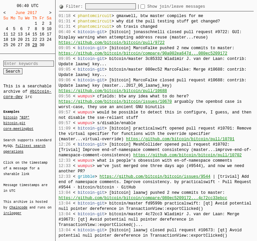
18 (5, 40)
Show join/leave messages (188, 6)
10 (49, 29)
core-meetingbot (18, 128)
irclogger (12, 209)
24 (49, 40)
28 (27, 45)
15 (34, 34)
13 (20, 34)
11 (5, 34)
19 (13, 40)
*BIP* (24, 117)
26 (13, 45)
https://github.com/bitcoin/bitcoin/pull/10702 (187, 155)
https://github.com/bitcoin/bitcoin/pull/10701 (180, 139)
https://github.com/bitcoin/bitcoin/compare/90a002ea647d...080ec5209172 (143, 53)
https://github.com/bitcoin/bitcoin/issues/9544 (154, 176)
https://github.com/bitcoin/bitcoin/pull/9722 (112, 43)
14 (27, 34)
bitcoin (10, 117)
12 (13, 34)
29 (34, 45)
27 (20, 45)
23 (41, 40)
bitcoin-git (14, 123)
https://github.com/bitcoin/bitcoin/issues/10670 (115, 101)
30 (41, 45)
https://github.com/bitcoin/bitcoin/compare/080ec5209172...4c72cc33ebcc (143, 198)
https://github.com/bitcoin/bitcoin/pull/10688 (113, 91)
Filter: (75, 6)
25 (5, 45)
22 (34, 40)
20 (20, 40)
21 (27, 40)
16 (41, 34)
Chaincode (18, 203)
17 (49, 34)
